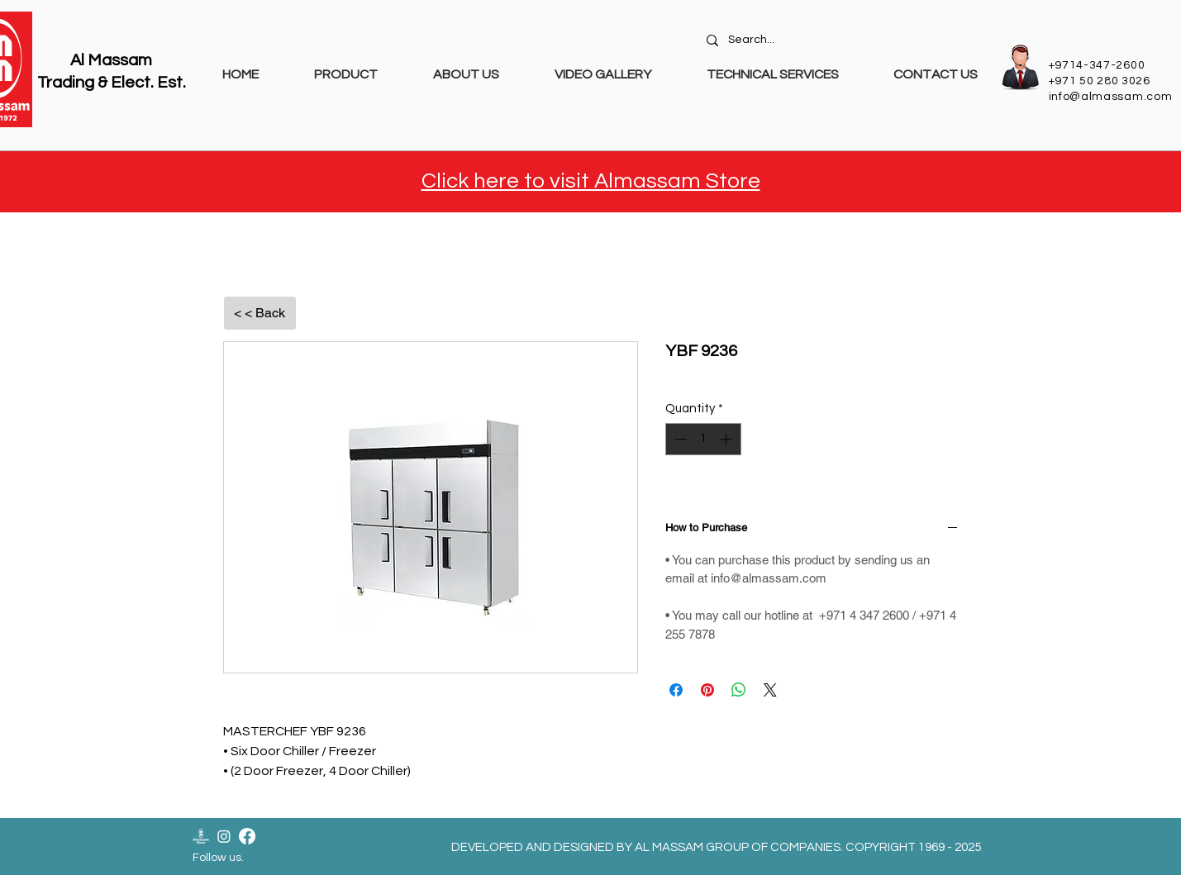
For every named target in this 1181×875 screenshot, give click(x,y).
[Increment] (728, 439)
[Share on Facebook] (676, 690)
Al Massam (111, 60)
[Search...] (844, 40)
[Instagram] (224, 836)
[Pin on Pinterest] (707, 690)
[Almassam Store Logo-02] (201, 836)
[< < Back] (260, 313)
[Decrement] (679, 439)
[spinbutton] (703, 439)
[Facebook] (247, 836)
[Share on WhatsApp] (739, 690)
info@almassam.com (1111, 96)
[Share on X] (770, 690)
